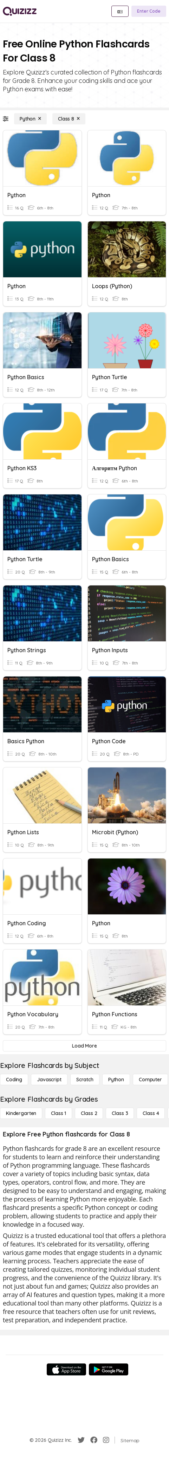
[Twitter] (81, 1440)
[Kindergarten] (21, 1113)
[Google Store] (108, 1369)
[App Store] (66, 1369)
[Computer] (150, 1079)
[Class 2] (89, 1113)
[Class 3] (120, 1113)
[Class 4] (151, 1113)
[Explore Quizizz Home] (20, 11)
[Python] (30, 118)
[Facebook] (93, 1440)
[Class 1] (58, 1113)
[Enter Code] (148, 11)
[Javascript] (49, 1079)
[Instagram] (106, 1440)
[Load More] (84, 1045)
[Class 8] (68, 118)
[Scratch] (84, 1079)
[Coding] (14, 1079)
